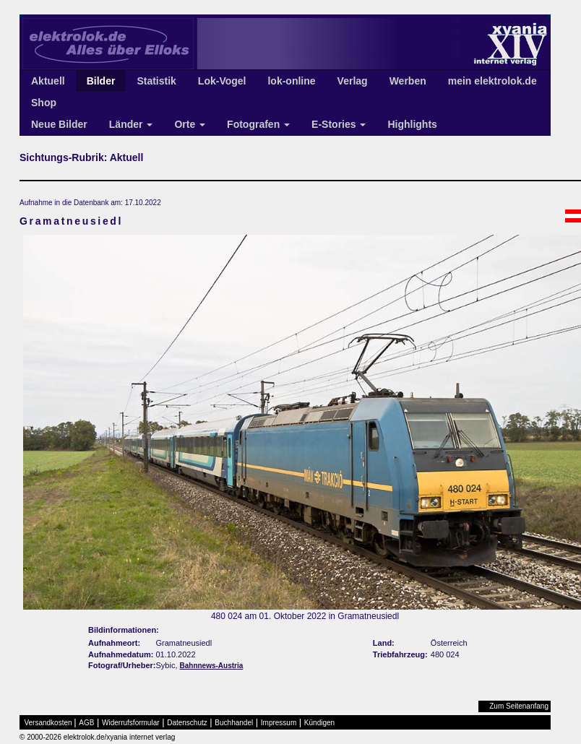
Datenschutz (187, 723)
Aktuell (48, 81)
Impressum (278, 723)
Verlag (352, 81)
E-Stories (338, 124)
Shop (43, 102)
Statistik (156, 81)
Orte (189, 124)
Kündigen (319, 723)
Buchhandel (234, 723)
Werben (408, 81)
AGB (86, 723)
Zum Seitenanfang (518, 706)
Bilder (101, 81)
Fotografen (258, 124)
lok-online (291, 81)
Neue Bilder (59, 124)
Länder (131, 124)
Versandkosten (48, 723)
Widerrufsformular (130, 723)
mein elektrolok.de (492, 81)
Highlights (411, 124)
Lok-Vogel (222, 81)
